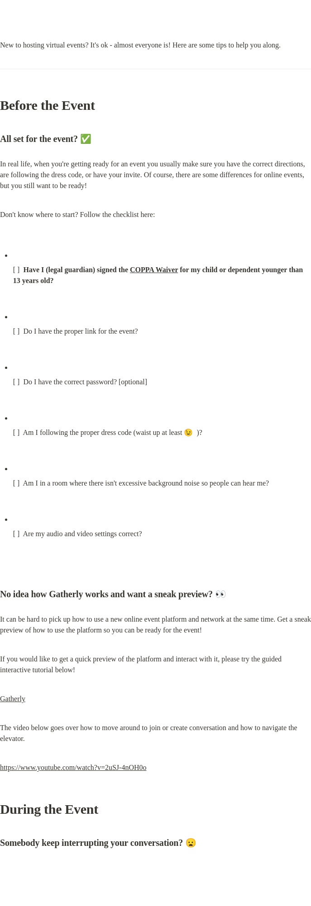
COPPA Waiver (154, 270)
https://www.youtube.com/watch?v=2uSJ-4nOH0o (73, 767)
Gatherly (12, 699)
